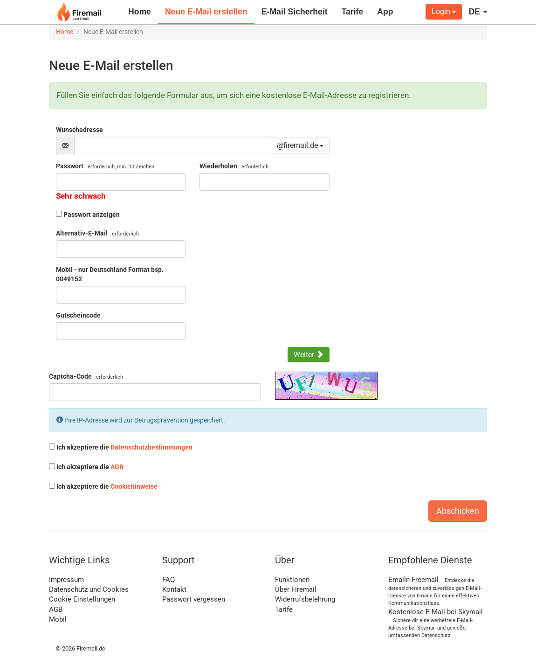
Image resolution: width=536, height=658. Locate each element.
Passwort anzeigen (91, 214)
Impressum (66, 579)
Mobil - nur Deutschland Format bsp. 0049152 (110, 274)
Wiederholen (233, 166)
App (385, 11)
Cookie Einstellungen (82, 599)
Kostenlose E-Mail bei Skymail (435, 612)
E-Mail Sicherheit (294, 11)
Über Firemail (295, 589)
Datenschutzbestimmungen (151, 447)
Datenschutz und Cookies (89, 589)
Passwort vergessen (193, 599)
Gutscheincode (78, 315)
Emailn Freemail (413, 579)
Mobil (58, 619)
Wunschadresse (79, 129)
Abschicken (457, 511)
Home (139, 11)
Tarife (353, 11)
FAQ (168, 579)
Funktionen (292, 579)
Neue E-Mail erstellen (206, 11)
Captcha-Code (86, 376)
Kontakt (174, 589)
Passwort (105, 166)
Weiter (308, 354)
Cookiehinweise (134, 486)
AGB (117, 467)
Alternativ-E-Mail (97, 233)
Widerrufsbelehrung (305, 599)
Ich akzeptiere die (120, 447)
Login (444, 11)
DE (478, 11)
